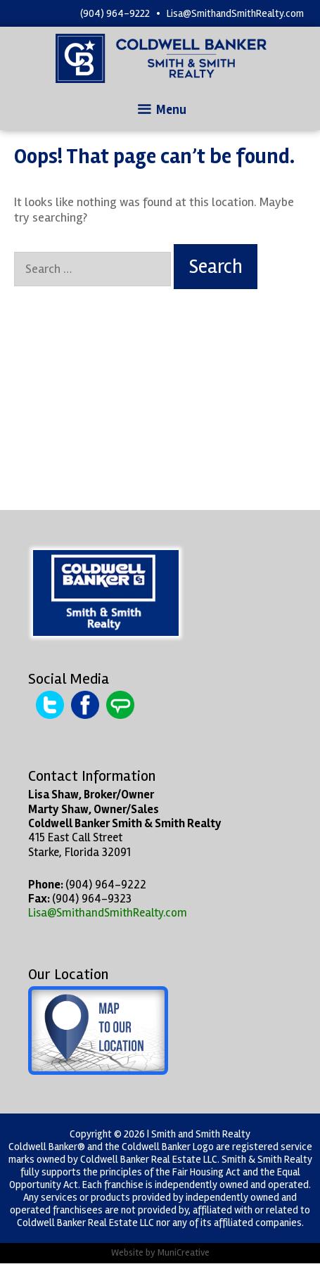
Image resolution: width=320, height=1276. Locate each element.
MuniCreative (184, 1252)
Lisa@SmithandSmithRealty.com (235, 13)
